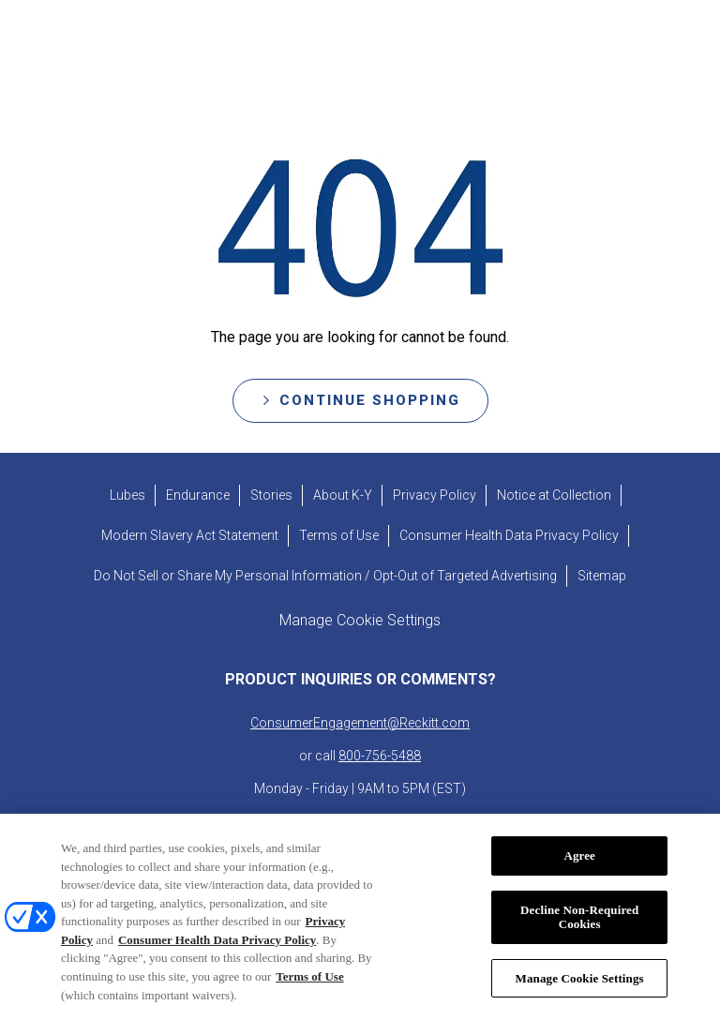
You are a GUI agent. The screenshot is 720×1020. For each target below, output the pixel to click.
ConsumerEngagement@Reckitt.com (360, 722)
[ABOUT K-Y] (433, 46)
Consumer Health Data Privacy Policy (217, 960)
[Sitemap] (602, 576)
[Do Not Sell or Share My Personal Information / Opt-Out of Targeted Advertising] (325, 576)
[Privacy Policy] (434, 495)
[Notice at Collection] (554, 495)
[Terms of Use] (339, 536)
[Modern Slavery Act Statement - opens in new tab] (189, 536)
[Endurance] (198, 495)
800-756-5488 (379, 755)
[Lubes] (127, 495)
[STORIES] (307, 46)
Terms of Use (309, 997)
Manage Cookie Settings (580, 999)
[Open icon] (679, 46)
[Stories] (271, 495)
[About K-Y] (342, 495)
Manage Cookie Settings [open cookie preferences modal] (360, 620)
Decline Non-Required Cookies (579, 937)
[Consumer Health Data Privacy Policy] (509, 536)
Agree (579, 876)
